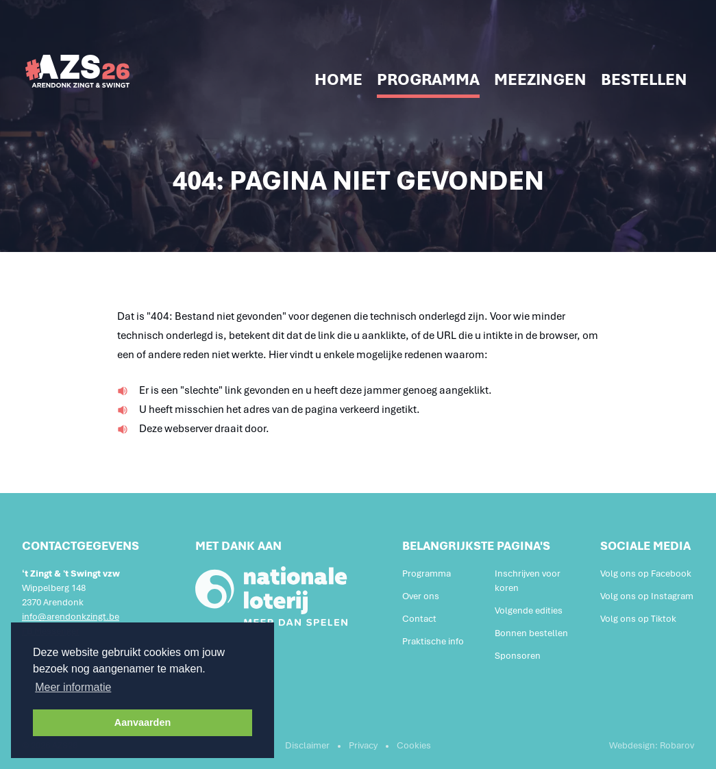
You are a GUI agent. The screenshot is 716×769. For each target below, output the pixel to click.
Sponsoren (518, 655)
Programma (428, 79)
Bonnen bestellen (531, 633)
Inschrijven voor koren (527, 581)
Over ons (420, 596)
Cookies (414, 745)
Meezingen (540, 79)
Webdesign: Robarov (651, 745)
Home (338, 79)
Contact (419, 619)
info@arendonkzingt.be (70, 616)
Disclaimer (307, 745)
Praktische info (433, 641)
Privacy (363, 745)
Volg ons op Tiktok (638, 619)
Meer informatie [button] (73, 687)
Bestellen (644, 79)
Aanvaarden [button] (142, 722)
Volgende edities (529, 610)
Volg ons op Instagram (646, 596)
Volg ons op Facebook (645, 573)
